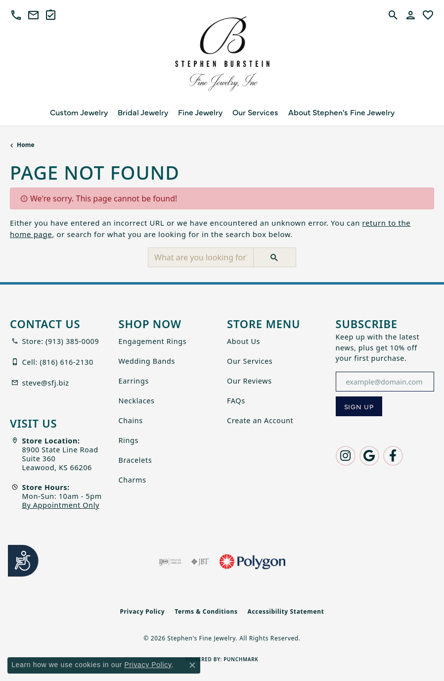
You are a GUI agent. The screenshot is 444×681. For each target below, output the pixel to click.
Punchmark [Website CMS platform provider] (240, 659)
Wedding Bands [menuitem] (147, 361)
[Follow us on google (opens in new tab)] (369, 456)
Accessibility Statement (286, 611)
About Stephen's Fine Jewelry (341, 111)
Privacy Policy (142, 611)
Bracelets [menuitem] (135, 460)
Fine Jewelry (200, 111)
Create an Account (260, 420)
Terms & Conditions (206, 611)
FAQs (236, 400)
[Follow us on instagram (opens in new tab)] (345, 456)
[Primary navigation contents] (222, 112)
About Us (243, 341)
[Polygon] (252, 561)
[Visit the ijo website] (170, 561)
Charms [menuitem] (132, 480)
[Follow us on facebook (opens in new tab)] (393, 456)
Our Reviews (249, 381)
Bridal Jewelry (143, 111)
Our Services (255, 111)
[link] (33, 15)
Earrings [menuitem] (134, 381)
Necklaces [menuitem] (137, 400)
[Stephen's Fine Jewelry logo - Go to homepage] (222, 56)
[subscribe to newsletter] (359, 406)
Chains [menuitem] (131, 420)
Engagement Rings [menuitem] (153, 341)
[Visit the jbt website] (200, 561)
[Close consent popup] (192, 665)
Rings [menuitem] (129, 440)
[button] (16, 15)
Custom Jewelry (79, 111)
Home (26, 145)
